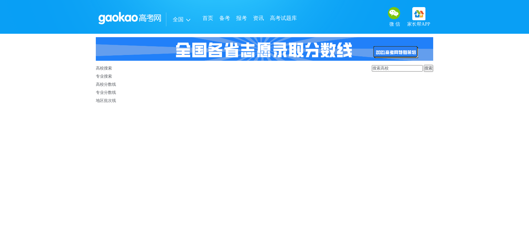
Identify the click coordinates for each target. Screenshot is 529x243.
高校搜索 (104, 68)
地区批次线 (106, 100)
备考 (224, 18)
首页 (207, 18)
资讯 (258, 18)
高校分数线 (106, 84)
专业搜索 (104, 76)
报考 (241, 18)
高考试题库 (283, 18)
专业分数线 (106, 92)
